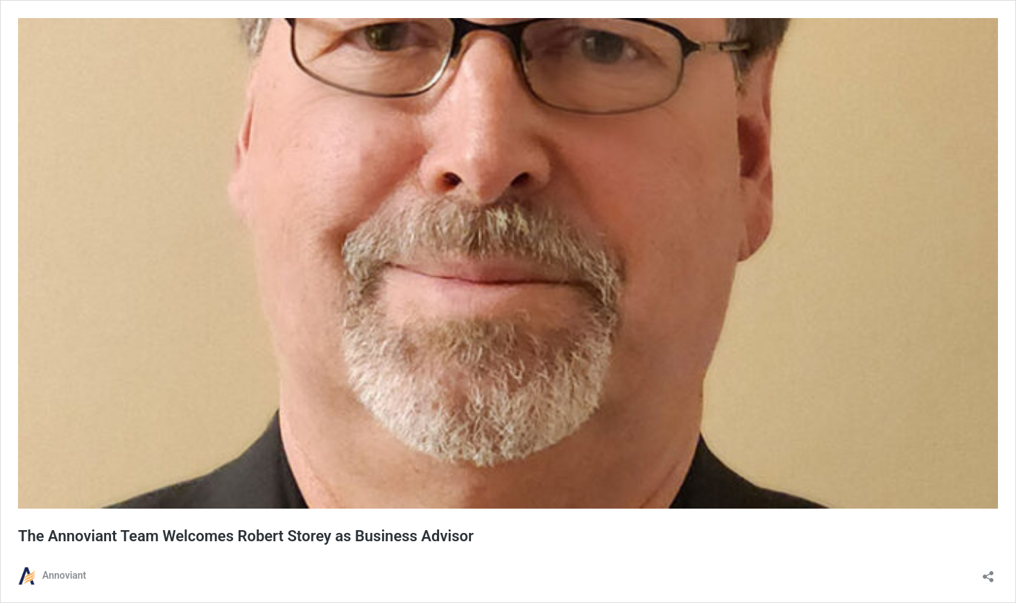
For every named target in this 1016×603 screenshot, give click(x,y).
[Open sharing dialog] (988, 572)
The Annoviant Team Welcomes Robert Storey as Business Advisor (246, 536)
